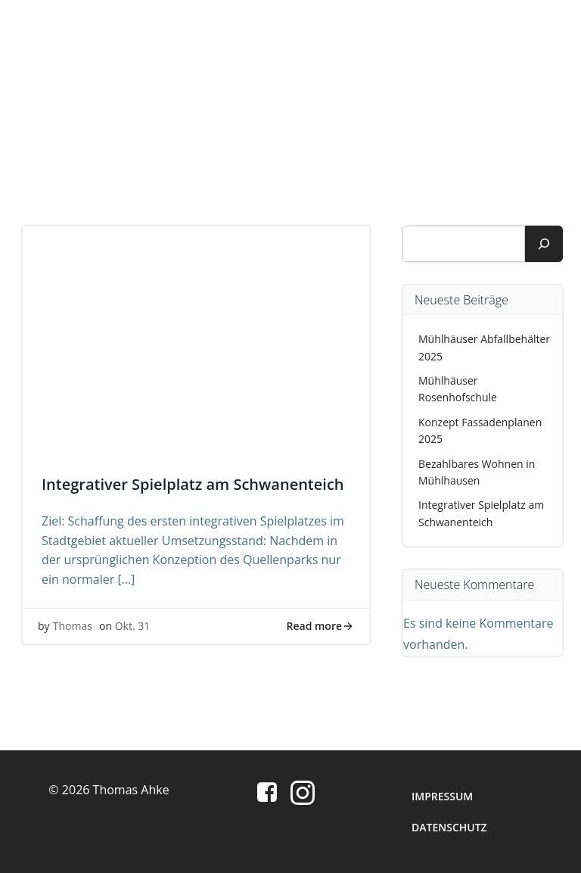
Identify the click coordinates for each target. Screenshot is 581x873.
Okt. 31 (133, 626)
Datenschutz (449, 827)
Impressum (442, 796)
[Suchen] (544, 244)
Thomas (72, 626)
